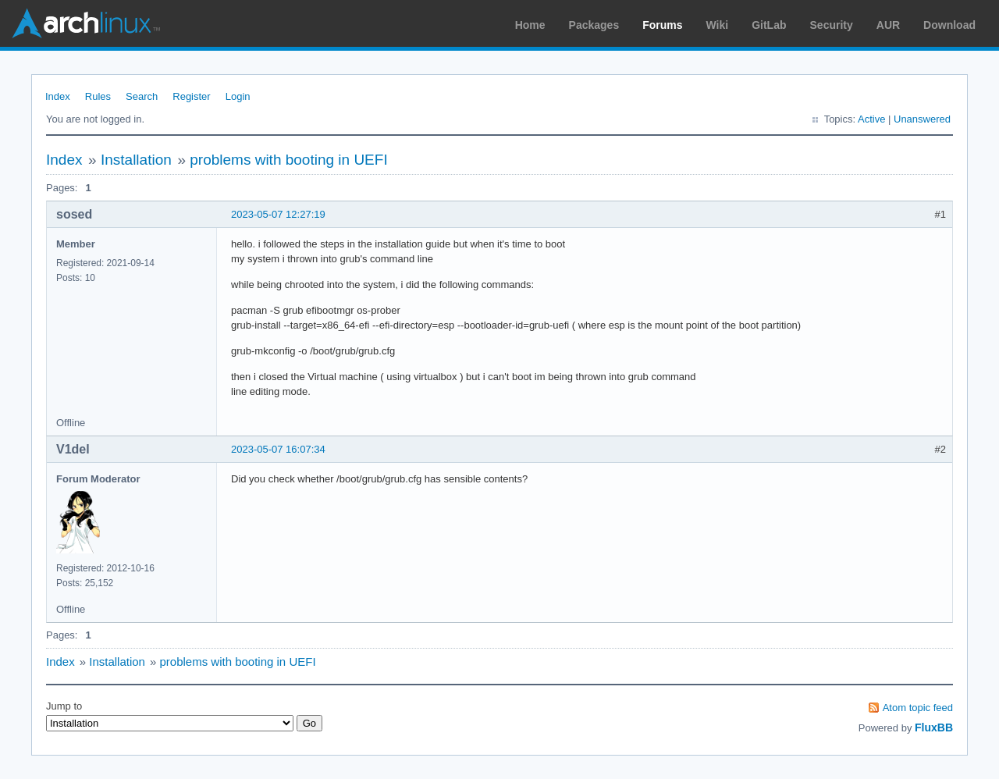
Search (142, 96)
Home (530, 25)
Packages (594, 25)
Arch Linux (86, 23)
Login (238, 96)
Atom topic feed (918, 707)
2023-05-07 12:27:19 (278, 214)
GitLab (769, 25)
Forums (662, 25)
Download (949, 25)
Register (191, 96)
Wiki (717, 25)
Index (57, 96)
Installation (136, 159)
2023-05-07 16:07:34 (278, 449)
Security (831, 25)
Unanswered (922, 119)
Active (871, 119)
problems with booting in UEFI (288, 159)
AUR (888, 25)
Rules (98, 96)
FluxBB (934, 727)
